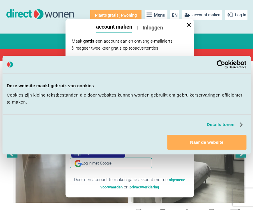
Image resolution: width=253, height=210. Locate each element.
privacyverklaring (145, 176)
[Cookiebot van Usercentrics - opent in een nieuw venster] (220, 64)
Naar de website (206, 142)
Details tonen (220, 124)
